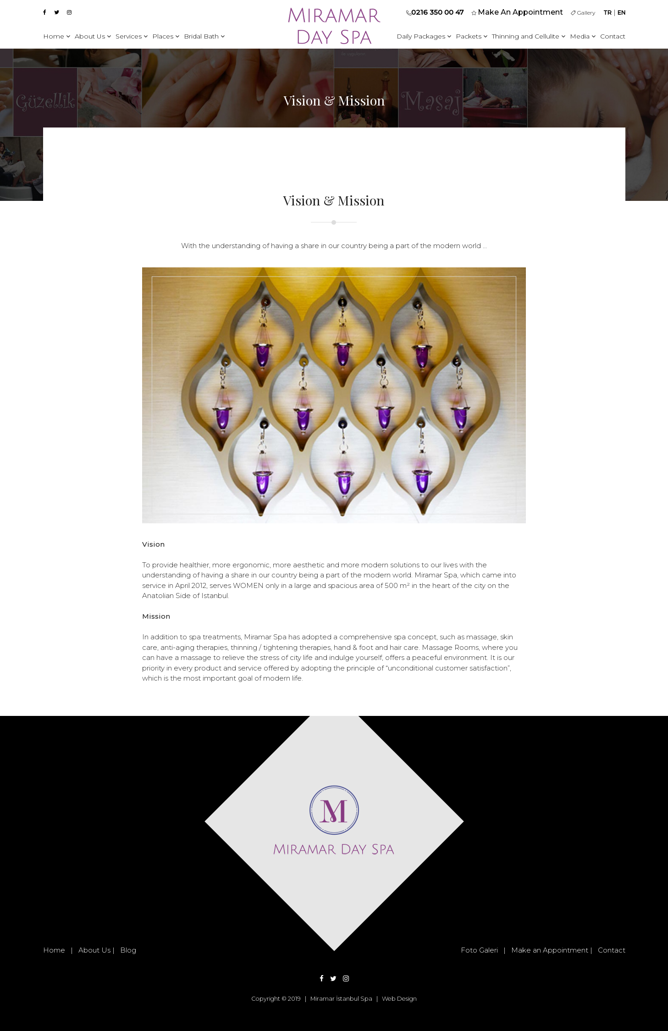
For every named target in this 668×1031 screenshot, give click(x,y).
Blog (128, 950)
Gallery (583, 12)
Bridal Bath (204, 36)
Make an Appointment (549, 950)
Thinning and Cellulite (528, 36)
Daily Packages (424, 36)
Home (56, 36)
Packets (471, 36)
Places (165, 36)
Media (583, 36)
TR (607, 12)
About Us (93, 36)
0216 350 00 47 (437, 12)
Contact (612, 36)
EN (621, 12)
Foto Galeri (479, 950)
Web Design (399, 998)
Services (132, 36)
